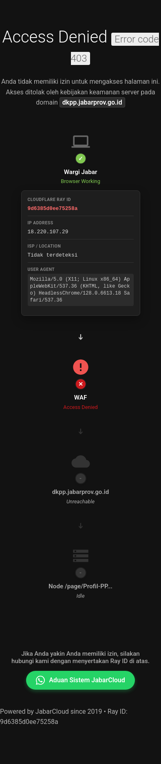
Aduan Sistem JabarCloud (80, 680)
